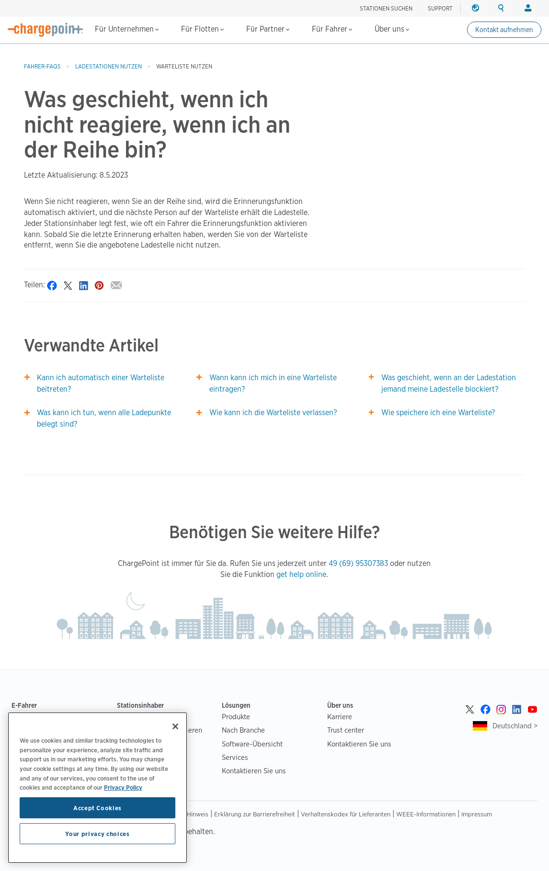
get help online (301, 574)
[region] (97, 787)
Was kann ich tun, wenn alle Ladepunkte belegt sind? (104, 418)
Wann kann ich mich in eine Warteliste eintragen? (273, 383)
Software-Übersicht (252, 743)
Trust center (345, 730)
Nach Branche (243, 730)
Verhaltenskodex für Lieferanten (345, 814)
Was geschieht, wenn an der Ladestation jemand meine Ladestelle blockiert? (448, 383)
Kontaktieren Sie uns (254, 770)
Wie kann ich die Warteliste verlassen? (273, 412)
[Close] (175, 726)
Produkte (236, 716)
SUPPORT (440, 8)
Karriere (339, 716)
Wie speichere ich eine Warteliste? (438, 412)
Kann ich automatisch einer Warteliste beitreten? (100, 383)
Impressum (476, 814)
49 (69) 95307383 (358, 563)
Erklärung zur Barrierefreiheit (254, 814)
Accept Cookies (97, 808)
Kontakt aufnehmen (504, 30)
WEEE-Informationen (426, 814)
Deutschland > (515, 725)
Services (235, 757)
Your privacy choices (97, 833)
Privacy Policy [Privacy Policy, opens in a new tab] (123, 787)
